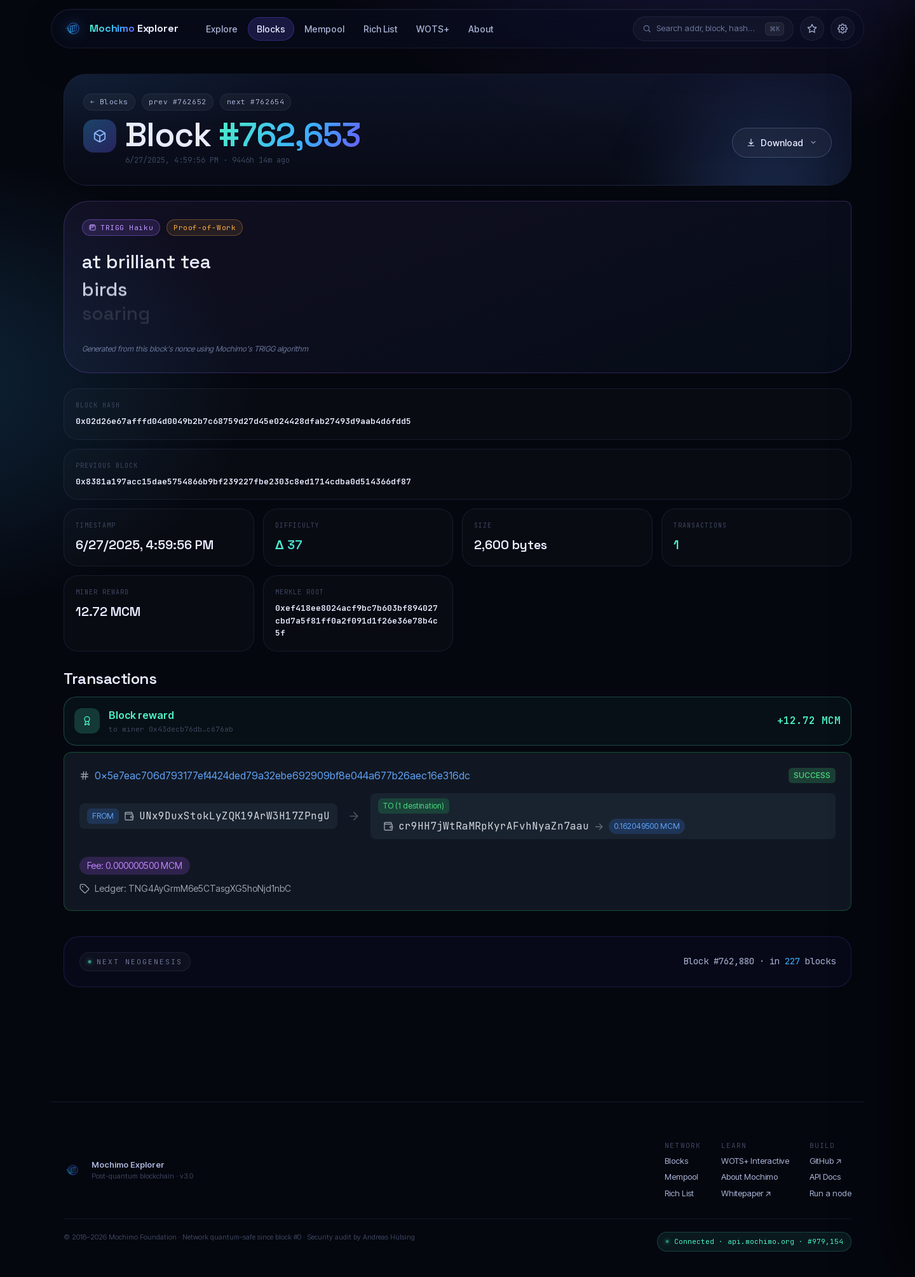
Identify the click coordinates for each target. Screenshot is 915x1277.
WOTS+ (432, 29)
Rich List (380, 29)
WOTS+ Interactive (755, 1161)
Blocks (271, 29)
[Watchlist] (812, 29)
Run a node (830, 1193)
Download (782, 142)
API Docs (825, 1176)
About (480, 29)
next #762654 (256, 101)
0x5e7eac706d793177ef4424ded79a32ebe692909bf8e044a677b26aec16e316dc (282, 775)
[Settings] (842, 29)
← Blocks (109, 101)
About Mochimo (749, 1176)
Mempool (324, 29)
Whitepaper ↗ (746, 1193)
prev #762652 (178, 101)
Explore (222, 29)
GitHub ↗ (826, 1161)
